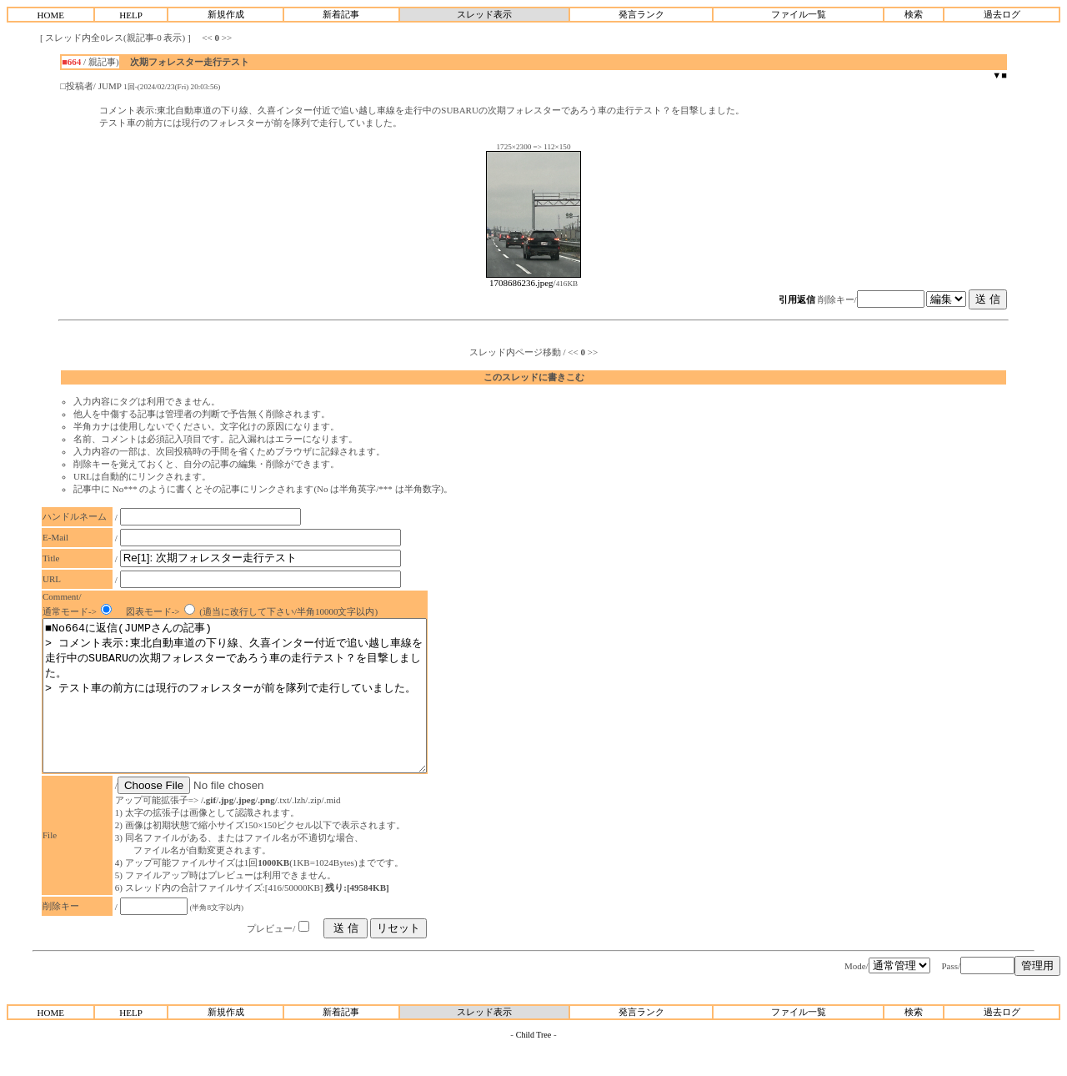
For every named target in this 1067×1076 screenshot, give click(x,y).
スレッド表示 (484, 14)
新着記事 (341, 14)
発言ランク (641, 14)
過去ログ (1002, 14)
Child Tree (534, 1064)
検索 (913, 14)
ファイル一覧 (798, 14)
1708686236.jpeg (533, 278)
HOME (51, 15)
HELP (131, 15)
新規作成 (226, 14)
